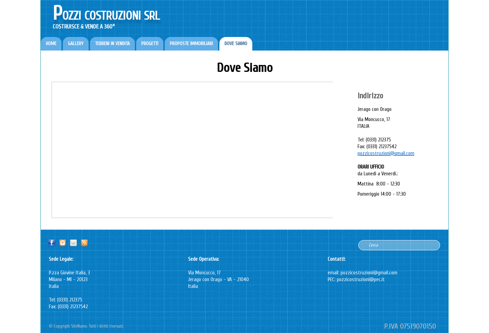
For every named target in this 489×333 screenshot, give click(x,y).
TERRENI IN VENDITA (112, 43)
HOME (51, 43)
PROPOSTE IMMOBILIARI (191, 43)
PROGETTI (149, 43)
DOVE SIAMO (235, 43)
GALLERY (76, 43)
